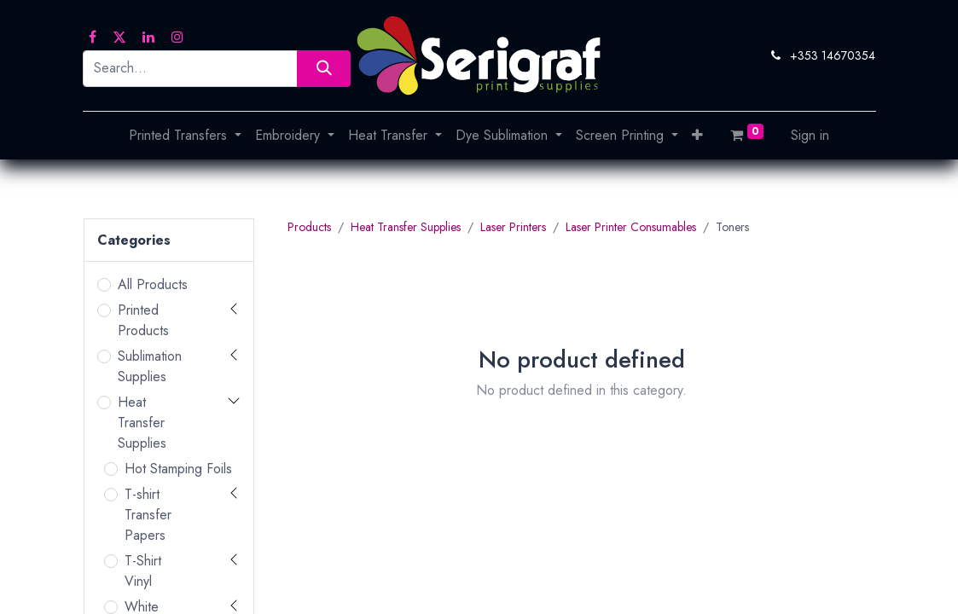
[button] (697, 136)
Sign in (810, 135)
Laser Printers (513, 226)
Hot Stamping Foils (178, 468)
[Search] (324, 68)
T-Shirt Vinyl (143, 571)
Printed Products (143, 320)
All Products (153, 284)
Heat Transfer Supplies (142, 422)
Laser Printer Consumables (631, 226)
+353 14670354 (832, 55)
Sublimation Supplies (150, 366)
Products (309, 226)
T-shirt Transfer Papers (148, 514)
